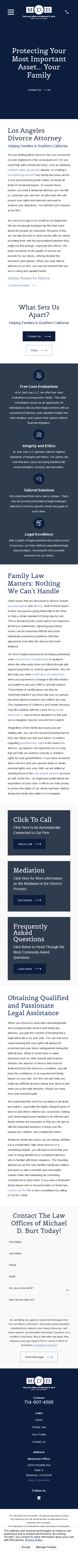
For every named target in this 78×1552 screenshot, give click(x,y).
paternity (34, 169)
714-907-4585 (39, 1402)
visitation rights (17, 169)
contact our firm (17, 1190)
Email (12, 1276)
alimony (38, 605)
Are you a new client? (21, 1288)
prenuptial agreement (21, 174)
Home (39, 1419)
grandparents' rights (32, 743)
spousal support (17, 605)
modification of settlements (47, 674)
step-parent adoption (46, 773)
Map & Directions (39, 1480)
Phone (12, 1265)
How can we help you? (22, 1299)
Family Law (39, 1427)
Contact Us (39, 1441)
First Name (15, 1241)
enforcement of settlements (31, 659)
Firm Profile (39, 1434)
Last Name (15, 1253)
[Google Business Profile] (39, 1498)
